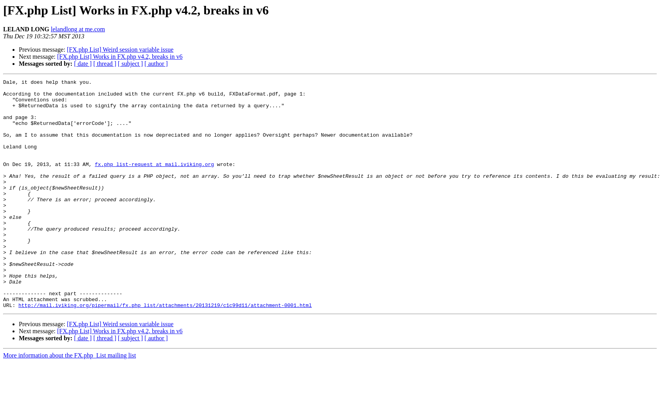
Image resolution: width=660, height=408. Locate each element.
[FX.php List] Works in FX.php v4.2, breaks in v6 (120, 56)
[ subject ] (130, 63)
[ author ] (156, 63)
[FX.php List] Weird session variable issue (120, 49)
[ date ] (83, 63)
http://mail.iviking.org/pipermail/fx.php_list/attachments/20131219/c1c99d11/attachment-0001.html (165, 350)
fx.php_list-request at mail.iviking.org (154, 181)
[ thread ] (104, 63)
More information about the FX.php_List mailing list (69, 401)
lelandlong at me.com (78, 29)
